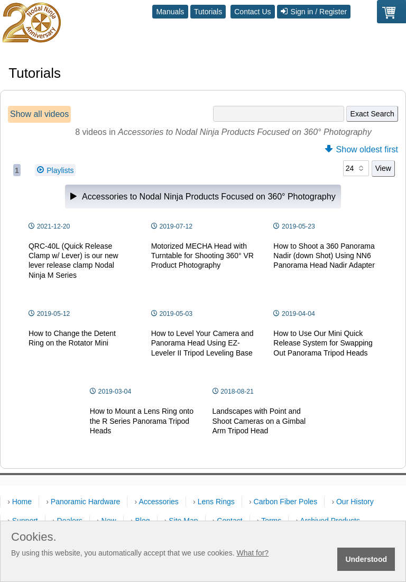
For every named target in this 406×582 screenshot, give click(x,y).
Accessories (158, 501)
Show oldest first (361, 149)
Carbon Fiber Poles (286, 501)
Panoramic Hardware (86, 501)
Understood (366, 559)
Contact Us (252, 11)
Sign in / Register (314, 11)
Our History (355, 501)
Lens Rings (216, 501)
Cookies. (34, 537)
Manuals (170, 11)
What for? (252, 553)
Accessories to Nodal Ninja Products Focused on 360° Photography (202, 196)
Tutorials (208, 11)
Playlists (55, 170)
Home (22, 501)
